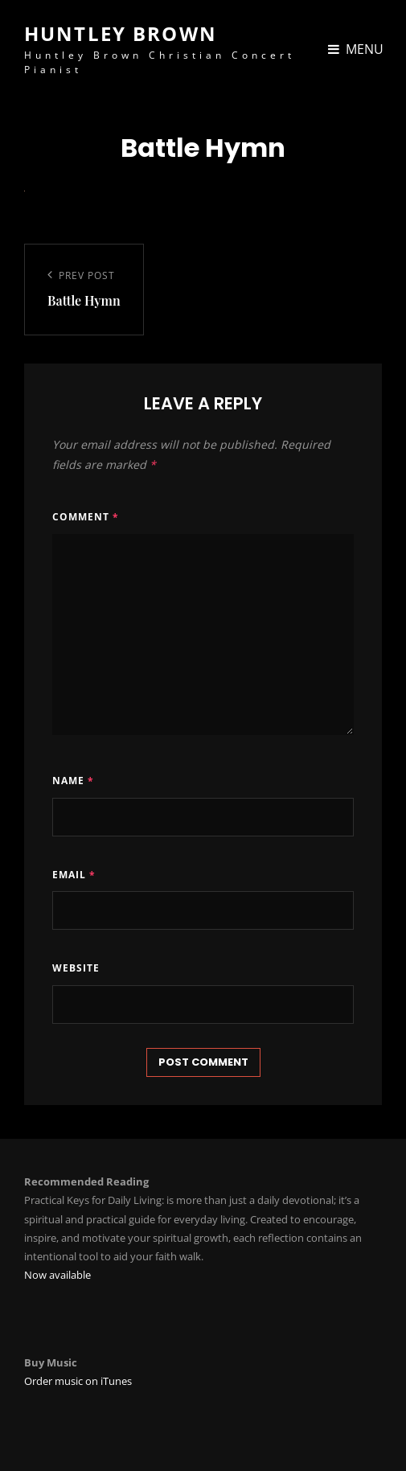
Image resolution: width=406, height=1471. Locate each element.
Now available (57, 1275)
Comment (85, 517)
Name (73, 780)
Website (76, 968)
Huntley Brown (120, 33)
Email (74, 874)
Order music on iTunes (78, 1381)
